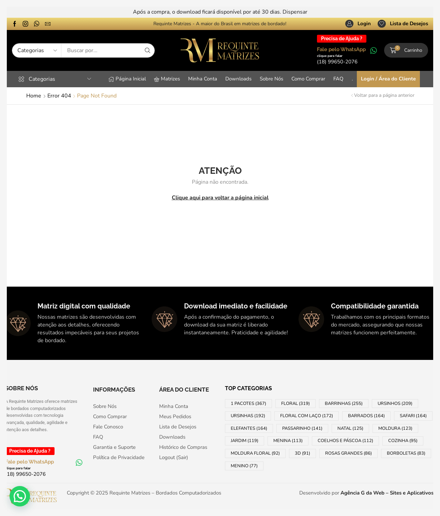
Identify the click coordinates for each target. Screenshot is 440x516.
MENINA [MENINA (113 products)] (288, 441)
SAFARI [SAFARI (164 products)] (413, 416)
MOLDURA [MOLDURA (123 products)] (395, 428)
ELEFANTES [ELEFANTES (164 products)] (249, 428)
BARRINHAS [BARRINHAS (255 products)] (344, 403)
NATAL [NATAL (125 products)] (350, 428)
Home (33, 96)
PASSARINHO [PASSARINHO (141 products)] (302, 428)
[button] (358, 24)
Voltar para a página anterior (384, 95)
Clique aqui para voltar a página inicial (220, 197)
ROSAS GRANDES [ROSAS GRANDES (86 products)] (348, 453)
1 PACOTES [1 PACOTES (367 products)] (248, 403)
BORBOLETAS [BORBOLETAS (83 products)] (406, 453)
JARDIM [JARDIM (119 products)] (244, 441)
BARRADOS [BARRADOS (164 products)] (366, 416)
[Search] (147, 50)
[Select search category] (36, 50)
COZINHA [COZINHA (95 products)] (403, 441)
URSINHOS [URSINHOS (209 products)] (395, 403)
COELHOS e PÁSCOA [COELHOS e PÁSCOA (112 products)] (345, 441)
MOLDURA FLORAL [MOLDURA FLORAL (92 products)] (255, 453)
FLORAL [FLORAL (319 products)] (295, 403)
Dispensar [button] (295, 12)
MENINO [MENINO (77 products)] (244, 466)
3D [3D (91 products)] (302, 453)
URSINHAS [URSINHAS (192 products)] (248, 416)
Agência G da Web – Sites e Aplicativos (387, 492)
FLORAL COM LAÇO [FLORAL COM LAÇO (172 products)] (306, 416)
